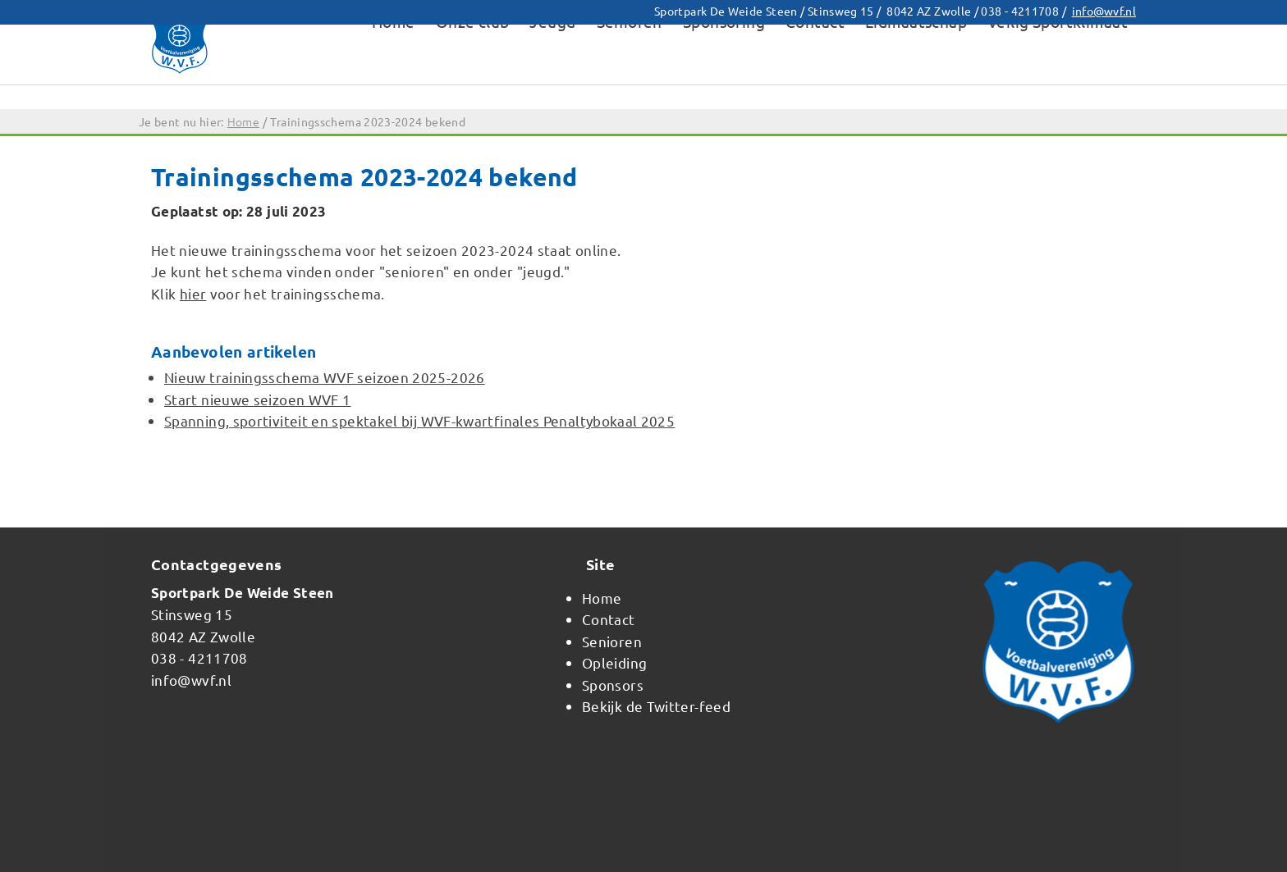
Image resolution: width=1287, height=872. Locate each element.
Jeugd (552, 77)
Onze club (473, 77)
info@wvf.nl (1104, 10)
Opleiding (614, 662)
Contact (815, 77)
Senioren (629, 77)
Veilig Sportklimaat (1057, 77)
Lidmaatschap (916, 77)
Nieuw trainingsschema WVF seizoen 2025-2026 (324, 377)
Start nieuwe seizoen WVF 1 (257, 399)
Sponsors (613, 684)
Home (393, 77)
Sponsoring (724, 77)
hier (193, 293)
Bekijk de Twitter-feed (656, 705)
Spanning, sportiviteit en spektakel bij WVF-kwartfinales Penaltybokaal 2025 (419, 420)
